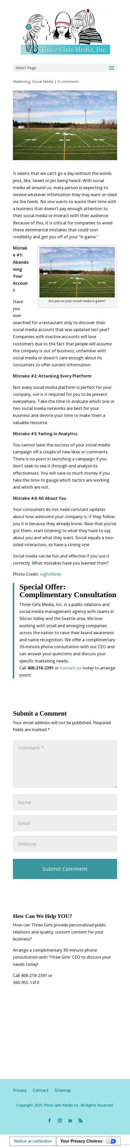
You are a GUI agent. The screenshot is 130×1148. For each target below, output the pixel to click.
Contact (40, 1090)
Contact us (70, 668)
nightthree (50, 574)
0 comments (68, 81)
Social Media (42, 81)
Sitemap (63, 1090)
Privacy (23, 1090)
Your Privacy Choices (81, 1141)
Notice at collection (33, 1141)
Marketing (21, 81)
